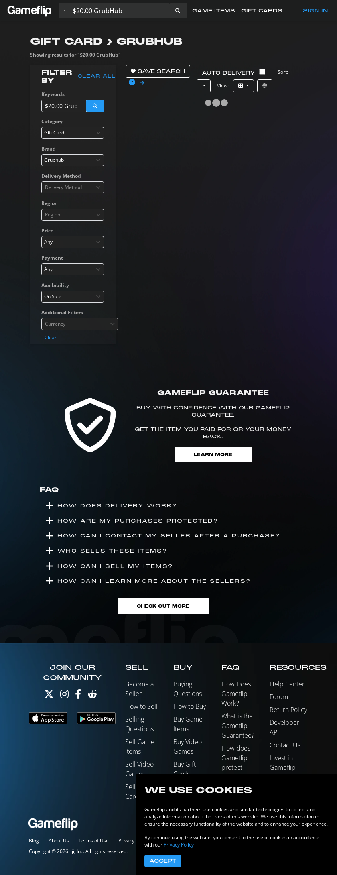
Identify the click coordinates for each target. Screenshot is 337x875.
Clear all (96, 76)
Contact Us (285, 745)
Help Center (287, 684)
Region (49, 203)
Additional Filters (62, 312)
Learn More (213, 454)
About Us (59, 840)
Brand (48, 148)
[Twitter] (49, 695)
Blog (34, 840)
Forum (279, 696)
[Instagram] (64, 695)
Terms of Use (94, 840)
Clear (51, 337)
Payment (52, 257)
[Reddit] (92, 695)
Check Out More (163, 606)
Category (52, 121)
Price (47, 230)
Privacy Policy (133, 840)
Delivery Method (61, 176)
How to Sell (141, 706)
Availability (55, 285)
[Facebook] (78, 695)
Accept (162, 861)
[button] (178, 10)
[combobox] (72, 133)
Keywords (53, 94)
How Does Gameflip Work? (236, 694)
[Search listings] (119, 10)
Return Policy (288, 709)
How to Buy (189, 706)
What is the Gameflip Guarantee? (237, 726)
